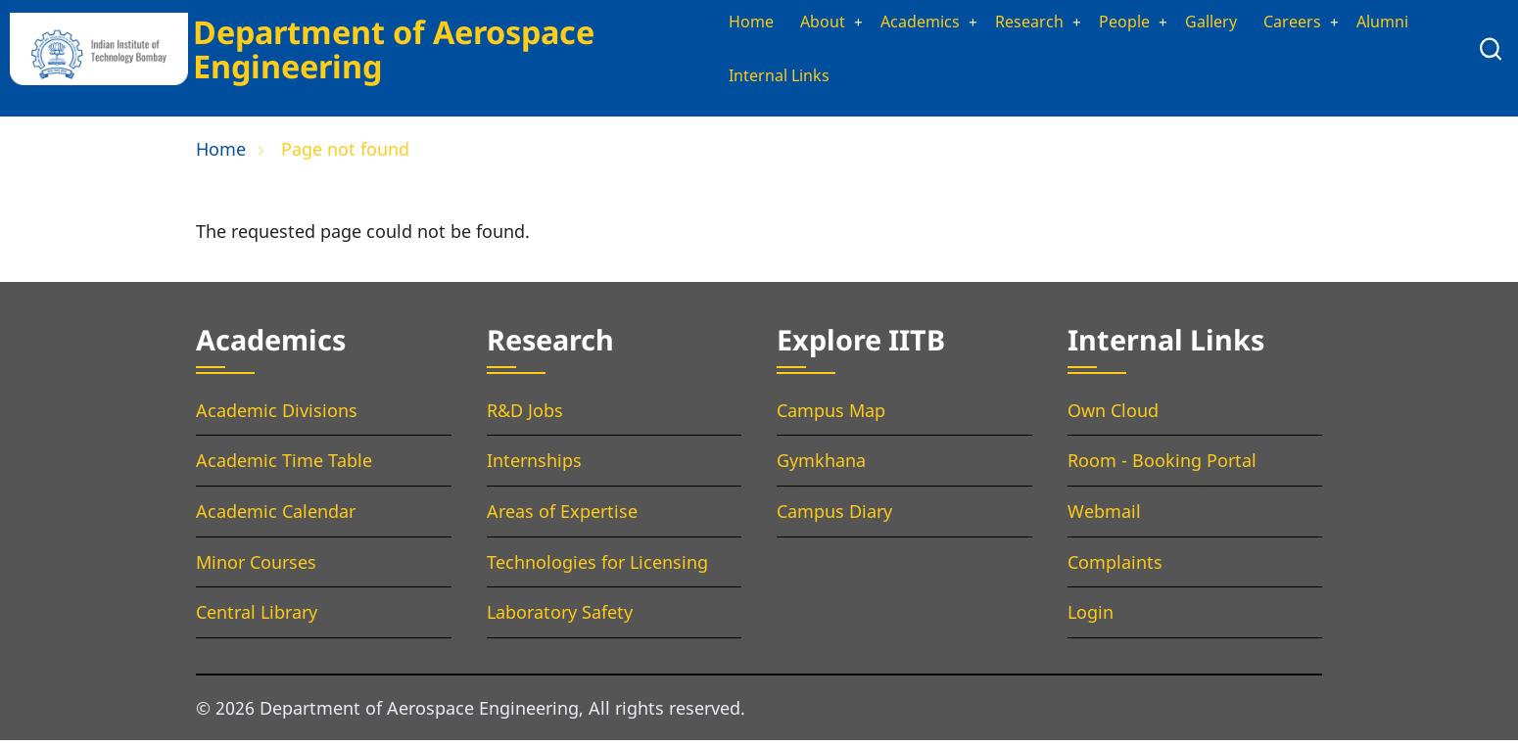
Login (1090, 617)
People (1130, 23)
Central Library (256, 617)
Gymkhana (821, 466)
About (802, 23)
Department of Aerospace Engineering (387, 51)
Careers (1310, 23)
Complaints (1114, 567)
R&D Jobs (525, 415)
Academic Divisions (276, 415)
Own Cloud (1113, 415)
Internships (534, 466)
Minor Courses (256, 567)
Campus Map (831, 415)
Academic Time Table (284, 466)
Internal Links (843, 80)
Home (725, 23)
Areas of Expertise (562, 517)
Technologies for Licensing (597, 567)
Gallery (1224, 23)
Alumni (730, 80)
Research (1028, 23)
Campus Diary (834, 517)
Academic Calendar (276, 517)
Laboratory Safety (560, 617)
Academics (909, 23)
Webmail (1104, 517)
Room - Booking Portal (1162, 466)
